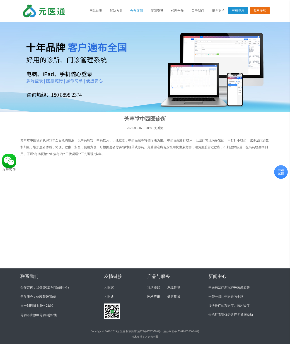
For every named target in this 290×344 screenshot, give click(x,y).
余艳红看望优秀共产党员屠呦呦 (230, 314)
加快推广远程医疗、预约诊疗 (229, 305)
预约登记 (153, 287)
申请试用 (238, 10)
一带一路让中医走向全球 (225, 296)
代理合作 (177, 10)
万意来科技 (152, 336)
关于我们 (197, 10)
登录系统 (260, 10)
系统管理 (173, 287)
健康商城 (173, 296)
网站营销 (153, 296)
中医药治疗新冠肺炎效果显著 (229, 287)
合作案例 (136, 10)
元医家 (109, 287)
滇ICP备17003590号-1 (150, 331)
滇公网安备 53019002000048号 (181, 331)
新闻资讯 (157, 10)
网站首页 (95, 10)
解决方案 (116, 10)
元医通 (109, 296)
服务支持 (218, 10)
